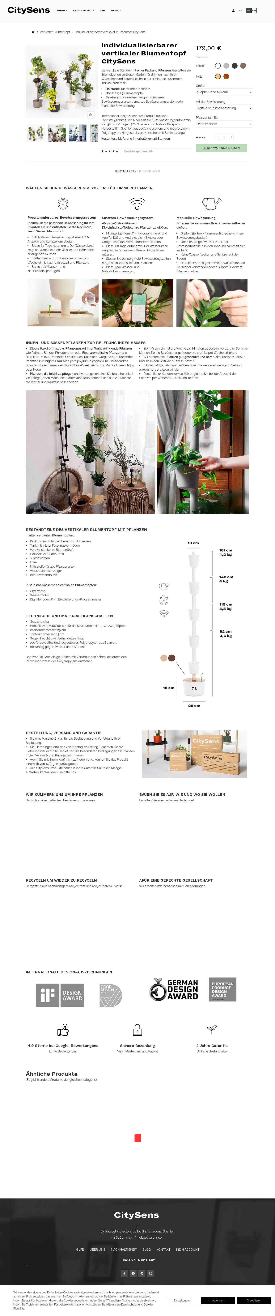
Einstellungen (182, 1300)
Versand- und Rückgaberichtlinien (59, 752)
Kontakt (163, 1247)
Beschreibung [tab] (123, 169)
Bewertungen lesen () (138, 151)
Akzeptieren (254, 1300)
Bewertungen (151, 169)
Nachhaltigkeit (124, 1247)
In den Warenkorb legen (222, 147)
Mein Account (188, 1247)
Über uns (97, 1247)
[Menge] (224, 137)
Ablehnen (218, 1300)
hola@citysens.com (151, 1234)
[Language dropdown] (240, 10)
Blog (146, 1247)
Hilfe (79, 1247)
